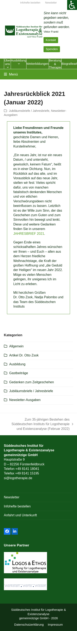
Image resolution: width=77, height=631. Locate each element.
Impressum (55, 624)
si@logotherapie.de (18, 478)
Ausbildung (17, 364)
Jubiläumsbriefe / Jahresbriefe (29, 110)
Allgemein (16, 346)
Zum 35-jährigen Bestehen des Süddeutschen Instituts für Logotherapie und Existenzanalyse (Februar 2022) (40, 424)
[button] (11, 74)
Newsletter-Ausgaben (25, 400)
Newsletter (12, 497)
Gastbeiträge (18, 373)
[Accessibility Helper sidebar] (72, 5)
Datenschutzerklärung (29, 624)
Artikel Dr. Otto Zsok (24, 355)
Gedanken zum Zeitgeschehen (31, 382)
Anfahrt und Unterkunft (20, 515)
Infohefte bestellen (17, 506)
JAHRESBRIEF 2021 (28, 233)
